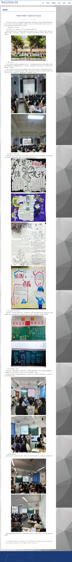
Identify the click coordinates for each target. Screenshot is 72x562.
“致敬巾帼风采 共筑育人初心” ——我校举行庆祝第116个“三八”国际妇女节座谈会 (65, 41)
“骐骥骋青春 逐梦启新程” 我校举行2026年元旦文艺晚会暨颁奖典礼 (65, 49)
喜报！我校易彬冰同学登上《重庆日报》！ (65, 39)
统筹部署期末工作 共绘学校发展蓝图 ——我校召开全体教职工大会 (65, 52)
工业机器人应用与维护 (64, 25)
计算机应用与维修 (63, 17)
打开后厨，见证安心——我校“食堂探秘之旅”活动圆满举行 (65, 62)
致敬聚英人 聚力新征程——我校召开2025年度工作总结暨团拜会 (65, 47)
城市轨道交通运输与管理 (64, 12)
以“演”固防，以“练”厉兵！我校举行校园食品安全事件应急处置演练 (65, 57)
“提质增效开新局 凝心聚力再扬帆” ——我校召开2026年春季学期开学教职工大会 (65, 44)
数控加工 (61, 22)
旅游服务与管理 (63, 20)
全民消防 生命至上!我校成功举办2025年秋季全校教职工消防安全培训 (65, 60)
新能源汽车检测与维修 (64, 14)
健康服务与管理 (63, 30)
